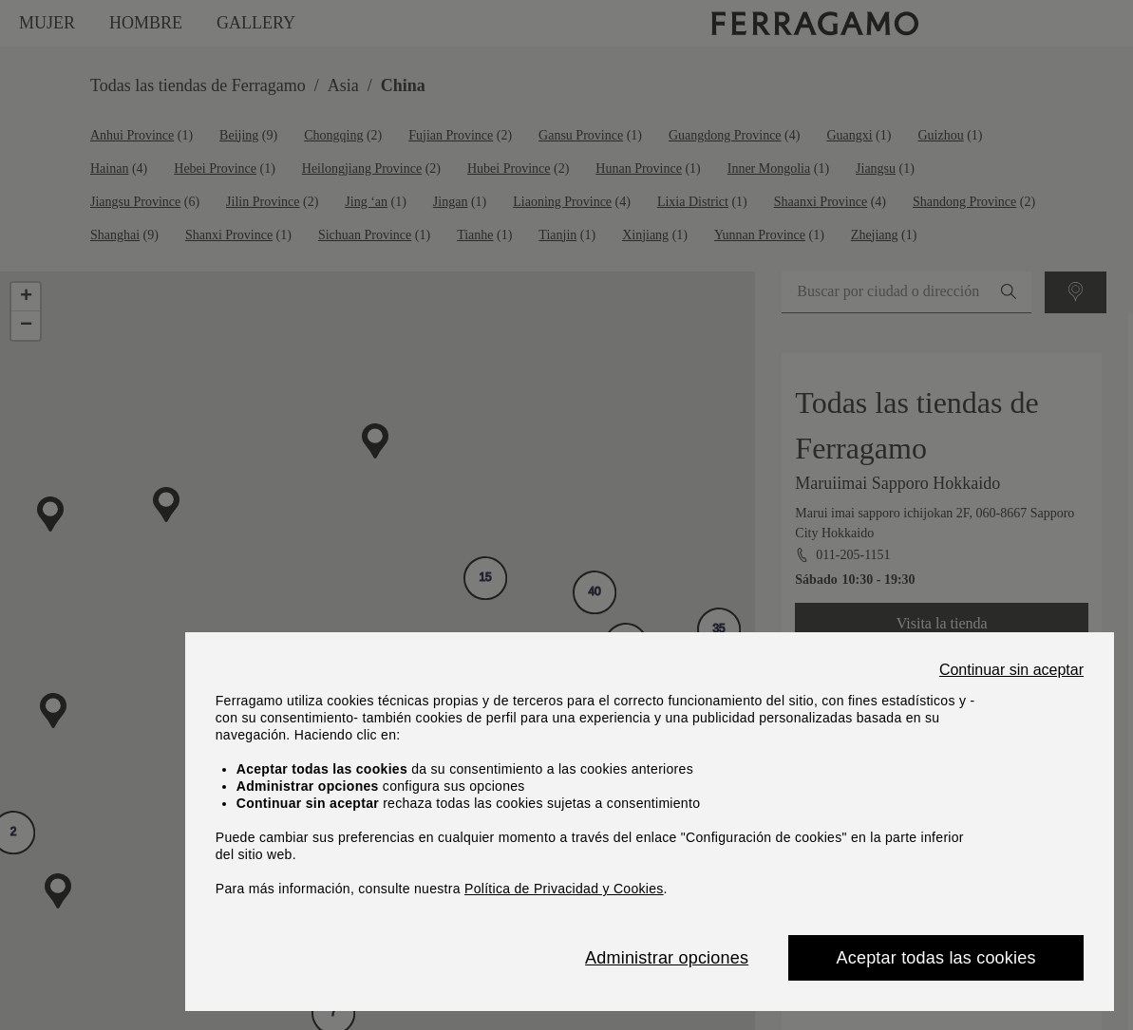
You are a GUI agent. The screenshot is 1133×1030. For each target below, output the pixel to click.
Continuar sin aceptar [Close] (1011, 670)
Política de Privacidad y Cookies (564, 888)
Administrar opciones (666, 957)
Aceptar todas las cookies (936, 957)
